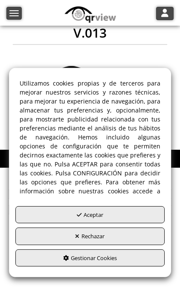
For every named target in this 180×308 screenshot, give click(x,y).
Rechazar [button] (90, 236)
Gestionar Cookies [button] (90, 257)
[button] (90, 15)
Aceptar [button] (90, 214)
